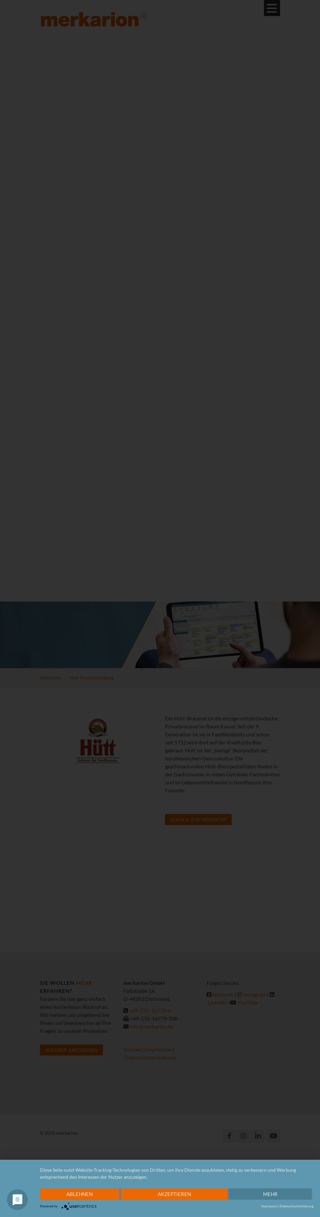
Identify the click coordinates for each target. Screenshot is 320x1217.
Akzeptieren (174, 1194)
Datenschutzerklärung (296, 1206)
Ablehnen (79, 1194)
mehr (270, 1194)
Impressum (269, 1206)
